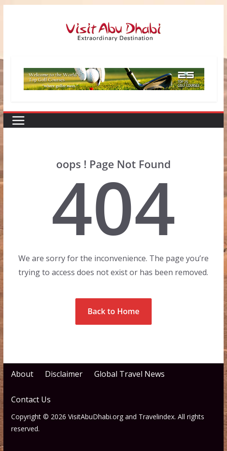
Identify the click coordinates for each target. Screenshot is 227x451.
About (22, 374)
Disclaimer (64, 374)
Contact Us (31, 399)
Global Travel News (129, 374)
